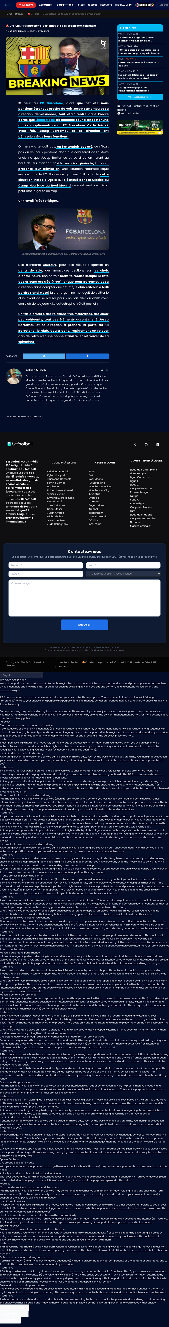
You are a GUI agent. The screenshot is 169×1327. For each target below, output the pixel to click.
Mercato (28, 5)
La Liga (134, 496)
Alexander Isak (56, 520)
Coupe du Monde (141, 507)
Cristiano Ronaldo (58, 471)
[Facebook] (157, 444)
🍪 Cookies (88, 662)
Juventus (94, 494)
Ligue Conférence (141, 477)
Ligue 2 (134, 484)
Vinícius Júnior (55, 494)
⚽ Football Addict (128, 113)
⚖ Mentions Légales (67, 662)
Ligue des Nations (141, 514)
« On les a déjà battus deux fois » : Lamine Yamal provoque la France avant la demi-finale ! (139, 51)
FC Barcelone (51, 103)
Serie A (134, 499)
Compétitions (65, 5)
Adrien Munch (18, 31)
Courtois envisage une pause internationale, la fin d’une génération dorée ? (136, 39)
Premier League (140, 492)
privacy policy (22, 718)
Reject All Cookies (14, 1313)
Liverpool (94, 498)
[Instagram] (146, 444)
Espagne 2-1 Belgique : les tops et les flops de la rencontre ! (138, 76)
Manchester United (100, 486)
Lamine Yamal (56, 482)
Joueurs (92, 5)
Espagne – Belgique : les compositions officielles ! (133, 89)
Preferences (10, 1320)
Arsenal (93, 509)
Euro (132, 510)
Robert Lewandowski (60, 490)
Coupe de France (141, 488)
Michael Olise (55, 516)
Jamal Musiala (56, 505)
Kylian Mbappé (56, 475)
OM (91, 475)
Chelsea (94, 501)
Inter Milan (95, 524)
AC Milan (94, 520)
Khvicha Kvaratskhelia (60, 498)
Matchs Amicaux (140, 526)
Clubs (81, 5)
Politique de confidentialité (142, 662)
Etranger (20, 14)
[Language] (21, 675)
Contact (62, 666)
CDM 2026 (132, 33)
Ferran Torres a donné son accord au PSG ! (138, 64)
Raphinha (53, 486)
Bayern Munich (97, 505)
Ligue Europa (138, 473)
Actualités (45, 5)
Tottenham (96, 512)
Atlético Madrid (98, 516)
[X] (134, 444)
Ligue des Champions (143, 469)
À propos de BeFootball (111, 662)
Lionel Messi (45, 120)
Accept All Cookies (14, 1307)
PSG (91, 471)
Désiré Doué (54, 501)
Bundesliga (137, 503)
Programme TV (123, 5)
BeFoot (29, 662)
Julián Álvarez (55, 512)
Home (9, 14)
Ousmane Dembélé (59, 479)
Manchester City (99, 490)
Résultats (106, 5)
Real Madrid (96, 479)
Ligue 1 (134, 480)
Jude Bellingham (57, 524)
